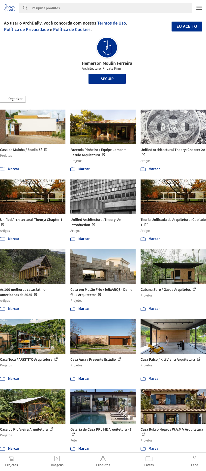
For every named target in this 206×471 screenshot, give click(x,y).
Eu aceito (187, 26)
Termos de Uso (111, 23)
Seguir (107, 79)
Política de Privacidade (26, 29)
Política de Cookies (71, 29)
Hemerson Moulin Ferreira (107, 63)
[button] (13, 99)
